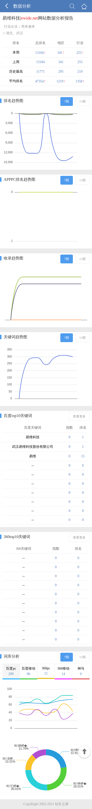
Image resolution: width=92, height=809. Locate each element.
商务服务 (28, 26)
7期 (66, 101)
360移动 (63, 671)
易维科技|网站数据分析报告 (37, 18)
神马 (81, 671)
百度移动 (28, 671)
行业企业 (11, 26)
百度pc (11, 671)
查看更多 (79, 416)
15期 (82, 101)
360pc (45, 670)
